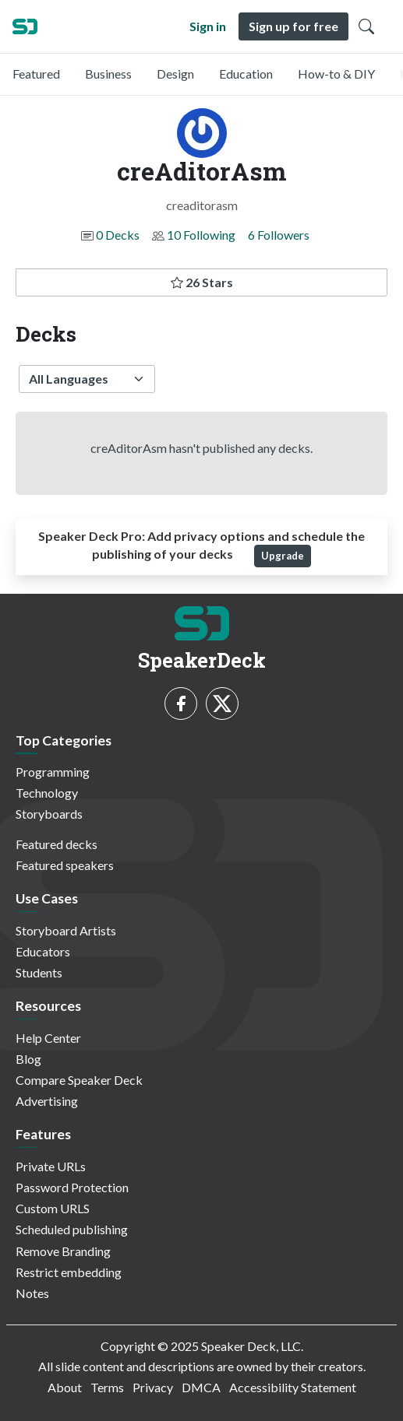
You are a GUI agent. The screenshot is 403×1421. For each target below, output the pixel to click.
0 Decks (118, 234)
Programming (53, 771)
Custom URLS (53, 1208)
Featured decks (56, 844)
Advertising (47, 1100)
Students (39, 972)
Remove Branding (63, 1251)
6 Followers (278, 234)
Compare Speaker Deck (79, 1079)
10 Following (201, 234)
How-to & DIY (336, 73)
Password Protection (72, 1187)
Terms (107, 1387)
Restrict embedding (69, 1272)
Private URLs (51, 1166)
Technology (47, 792)
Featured (36, 73)
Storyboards (49, 813)
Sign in (207, 26)
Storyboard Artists (66, 930)
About (65, 1387)
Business (108, 73)
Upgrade (282, 555)
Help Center (48, 1037)
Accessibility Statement (292, 1387)
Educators (43, 951)
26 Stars (202, 282)
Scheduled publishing (72, 1229)
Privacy (153, 1387)
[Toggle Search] (366, 26)
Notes (32, 1293)
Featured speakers (65, 865)
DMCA (201, 1387)
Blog (28, 1058)
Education (246, 73)
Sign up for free (293, 26)
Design (175, 73)
